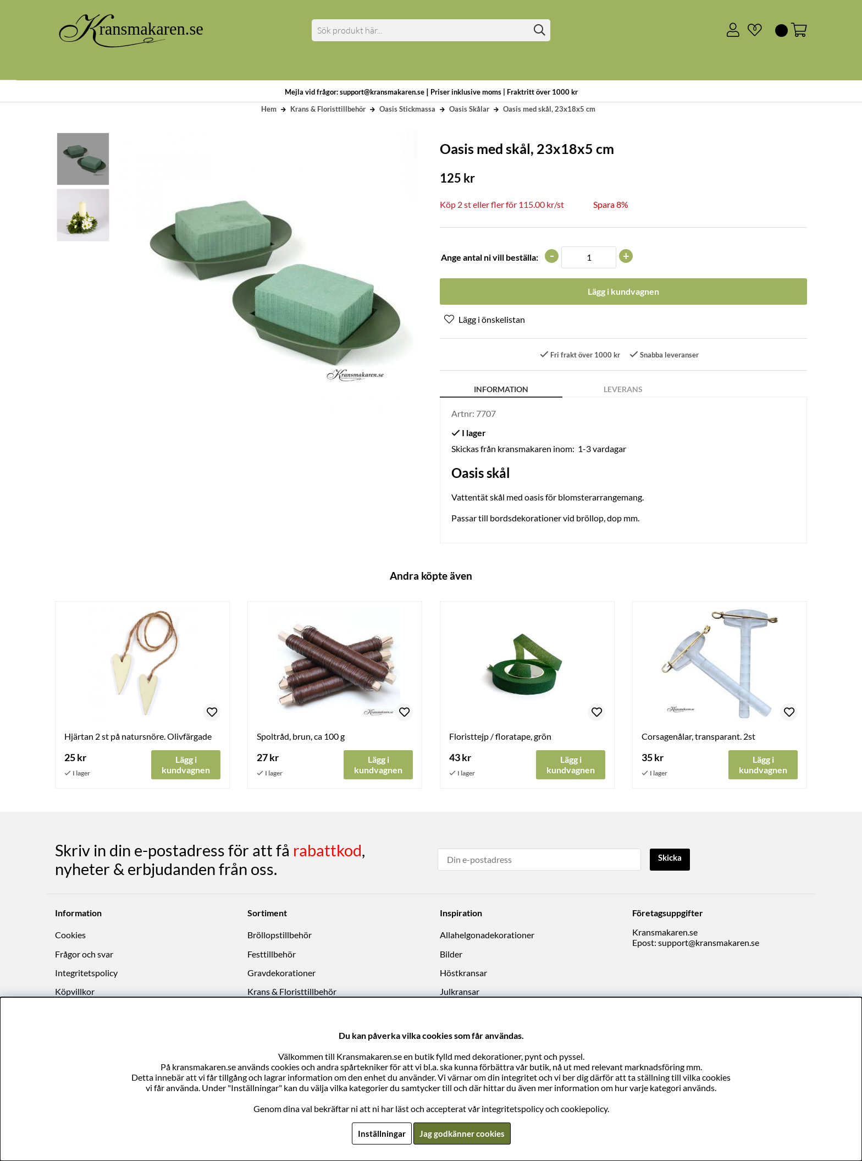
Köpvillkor (75, 992)
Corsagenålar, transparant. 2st (698, 738)
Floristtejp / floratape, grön (500, 738)
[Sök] (431, 30)
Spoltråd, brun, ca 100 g (301, 738)
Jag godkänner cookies (462, 1133)
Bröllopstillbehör (279, 936)
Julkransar (459, 992)
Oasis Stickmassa (407, 108)
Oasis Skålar (469, 108)
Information (501, 390)
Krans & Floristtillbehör (328, 108)
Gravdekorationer (281, 974)
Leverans (623, 390)
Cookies (70, 936)
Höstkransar (463, 974)
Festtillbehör (271, 955)
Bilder (451, 955)
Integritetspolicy (86, 974)
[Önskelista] (750, 30)
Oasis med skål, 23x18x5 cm (549, 108)
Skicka (671, 859)
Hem (269, 108)
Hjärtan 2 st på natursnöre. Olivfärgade (138, 738)
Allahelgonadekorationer (487, 936)
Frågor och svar (84, 955)
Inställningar (380, 1133)
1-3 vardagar (602, 450)
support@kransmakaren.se (708, 943)
